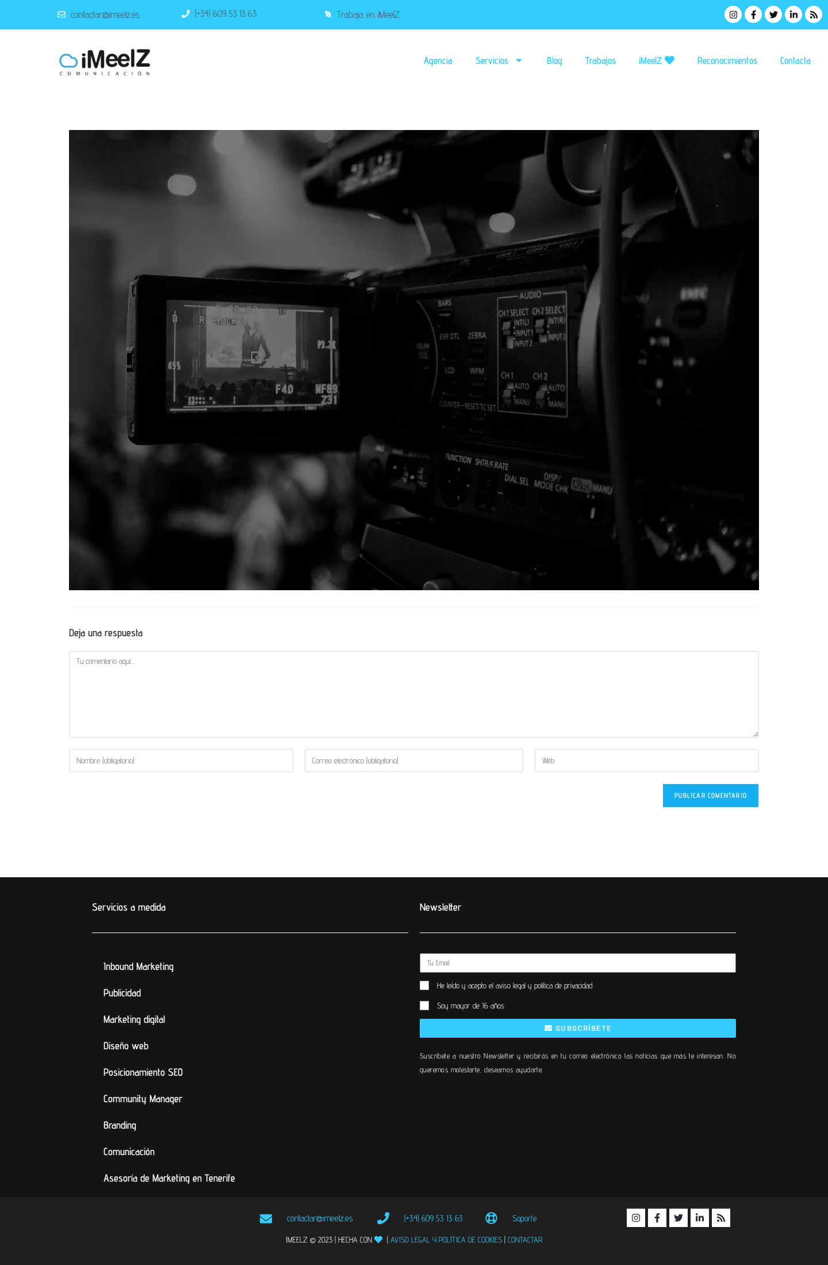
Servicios (500, 60)
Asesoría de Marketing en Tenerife (169, 1178)
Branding (119, 1125)
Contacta (795, 60)
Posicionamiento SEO (143, 1072)
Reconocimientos (727, 60)
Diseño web (125, 1045)
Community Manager (142, 1098)
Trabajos (600, 60)
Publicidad (122, 993)
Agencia (438, 60)
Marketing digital (134, 1019)
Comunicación (129, 1151)
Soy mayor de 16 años (470, 1005)
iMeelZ (656, 60)
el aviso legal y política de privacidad (540, 985)
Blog (554, 60)
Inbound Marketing (138, 966)
